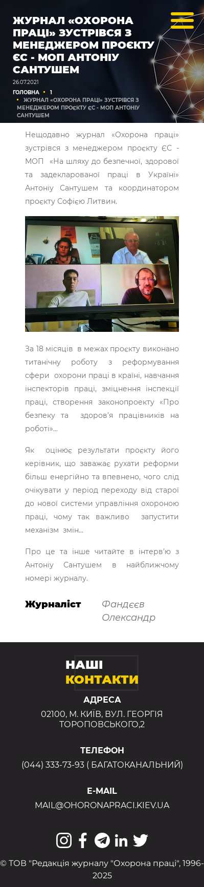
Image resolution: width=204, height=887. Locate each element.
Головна (26, 92)
